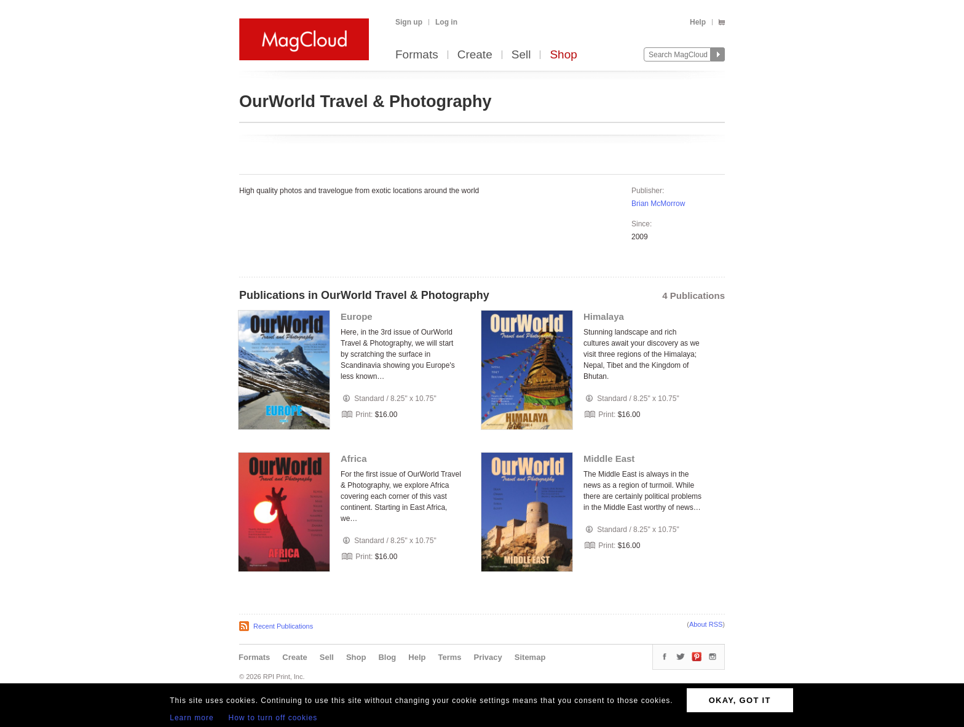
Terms (449, 657)
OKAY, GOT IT (740, 700)
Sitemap (530, 657)
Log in (446, 22)
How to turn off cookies (273, 717)
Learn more (191, 717)
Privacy (488, 657)
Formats (416, 55)
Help (698, 22)
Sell (521, 55)
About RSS (705, 624)
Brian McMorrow (658, 203)
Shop (563, 55)
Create (474, 55)
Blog (387, 657)
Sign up (408, 22)
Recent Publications (283, 626)
